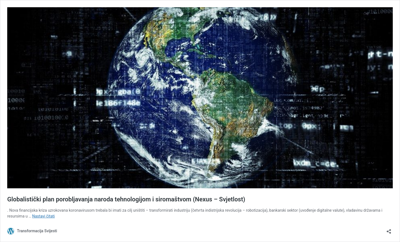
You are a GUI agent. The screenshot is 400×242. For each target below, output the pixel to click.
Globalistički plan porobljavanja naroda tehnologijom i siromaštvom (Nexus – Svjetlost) (126, 199)
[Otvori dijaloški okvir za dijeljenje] (389, 229)
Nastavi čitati (43, 216)
